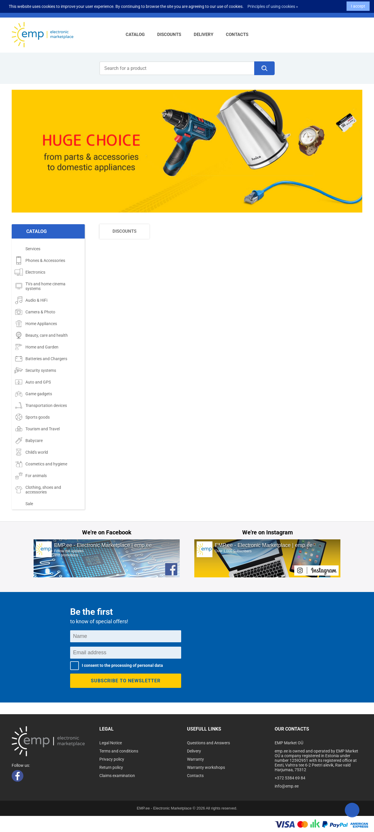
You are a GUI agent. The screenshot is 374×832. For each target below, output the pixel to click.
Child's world (31, 452)
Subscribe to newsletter (125, 680)
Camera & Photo (35, 312)
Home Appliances (36, 323)
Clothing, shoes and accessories (38, 489)
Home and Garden (36, 347)
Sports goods (32, 417)
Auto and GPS (33, 382)
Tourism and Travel (37, 429)
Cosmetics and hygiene (41, 464)
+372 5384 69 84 (290, 778)
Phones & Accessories (40, 260)
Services (27, 249)
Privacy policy (111, 759)
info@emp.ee (287, 786)
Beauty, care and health (41, 335)
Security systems (35, 370)
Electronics (30, 272)
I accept (358, 5)
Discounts (169, 34)
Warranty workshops (206, 767)
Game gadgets (33, 394)
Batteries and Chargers (41, 359)
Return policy (111, 767)
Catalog (135, 34)
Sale (24, 504)
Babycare (29, 440)
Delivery (203, 34)
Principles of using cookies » (272, 5)
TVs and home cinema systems (40, 286)
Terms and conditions (118, 751)
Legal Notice (110, 742)
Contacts (237, 34)
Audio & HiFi (31, 300)
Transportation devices (41, 405)
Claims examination (117, 775)
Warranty (195, 759)
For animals (31, 475)
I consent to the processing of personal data (122, 665)
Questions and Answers (208, 742)
